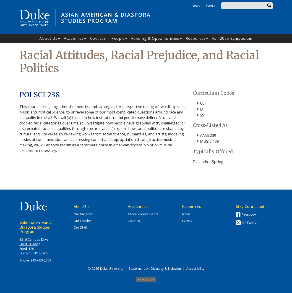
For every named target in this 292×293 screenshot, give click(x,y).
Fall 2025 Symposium (232, 38)
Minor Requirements (143, 214)
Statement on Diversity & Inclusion (155, 268)
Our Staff (80, 227)
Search (269, 5)
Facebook (249, 214)
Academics (74, 38)
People (118, 38)
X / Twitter (250, 223)
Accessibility (195, 268)
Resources (196, 38)
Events (211, 5)
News (196, 5)
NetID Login (146, 279)
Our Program (83, 214)
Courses (98, 38)
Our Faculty (82, 221)
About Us (48, 38)
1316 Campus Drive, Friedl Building (34, 241)
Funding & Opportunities (155, 38)
